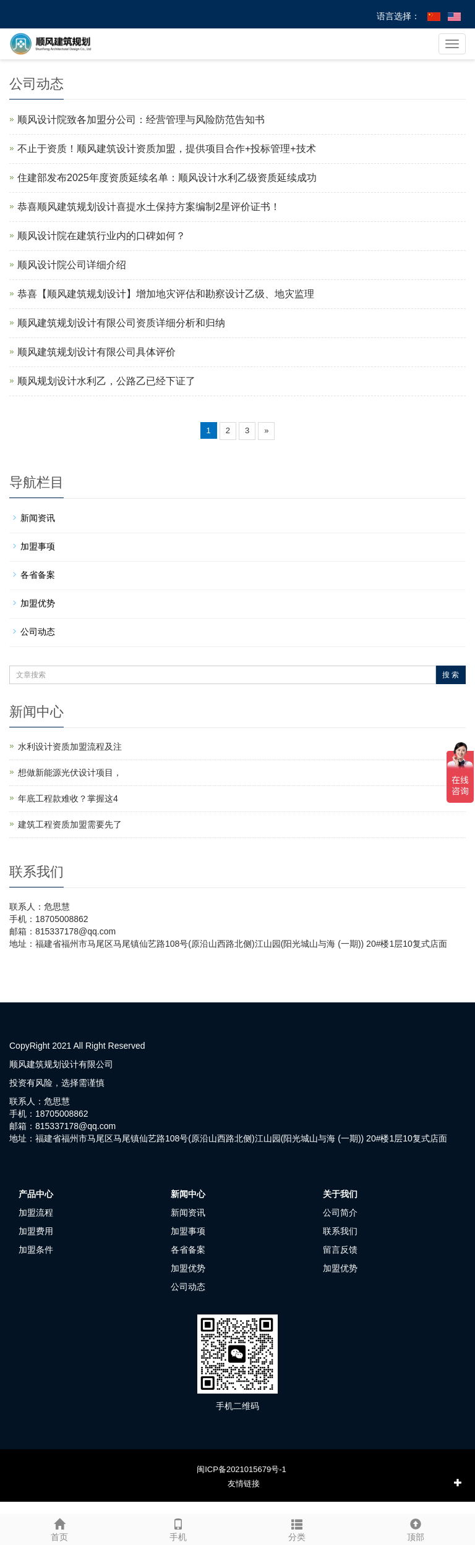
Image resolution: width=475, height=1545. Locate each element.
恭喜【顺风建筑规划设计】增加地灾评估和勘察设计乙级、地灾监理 (165, 294)
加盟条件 (36, 1250)
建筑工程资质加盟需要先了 (70, 824)
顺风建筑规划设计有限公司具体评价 (96, 352)
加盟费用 (36, 1231)
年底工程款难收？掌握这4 (68, 798)
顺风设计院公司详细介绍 (71, 265)
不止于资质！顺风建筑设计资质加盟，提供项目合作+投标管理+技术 (166, 148)
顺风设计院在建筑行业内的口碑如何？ (101, 236)
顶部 (415, 1528)
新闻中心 (188, 1194)
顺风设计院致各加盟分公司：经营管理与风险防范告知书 (141, 119)
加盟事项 (37, 546)
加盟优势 (37, 603)
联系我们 (340, 1231)
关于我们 (340, 1194)
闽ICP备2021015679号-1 (241, 1469)
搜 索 (450, 675)
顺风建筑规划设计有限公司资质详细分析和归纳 (121, 323)
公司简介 (340, 1212)
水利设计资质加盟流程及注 (70, 746)
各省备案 (37, 575)
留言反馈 (340, 1250)
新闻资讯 (37, 518)
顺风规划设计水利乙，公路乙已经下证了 (106, 381)
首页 (59, 1528)
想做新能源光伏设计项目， (70, 772)
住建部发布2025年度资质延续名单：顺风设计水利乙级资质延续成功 (167, 177)
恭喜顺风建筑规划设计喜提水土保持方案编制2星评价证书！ (148, 206)
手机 (178, 1528)
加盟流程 (36, 1212)
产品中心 (36, 1194)
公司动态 (37, 632)
